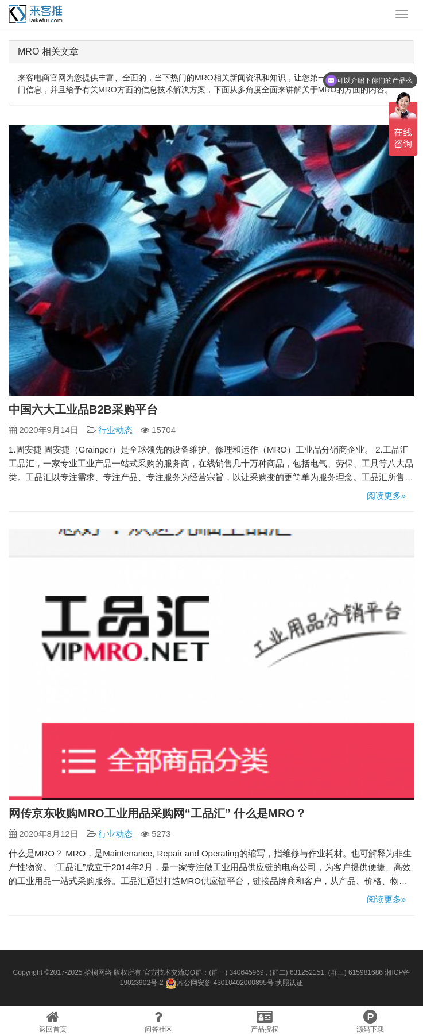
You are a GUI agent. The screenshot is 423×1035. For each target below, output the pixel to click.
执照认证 (289, 983)
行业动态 (115, 430)
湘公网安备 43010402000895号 (219, 983)
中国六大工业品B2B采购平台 (83, 409)
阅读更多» (386, 495)
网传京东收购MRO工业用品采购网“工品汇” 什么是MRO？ (157, 813)
